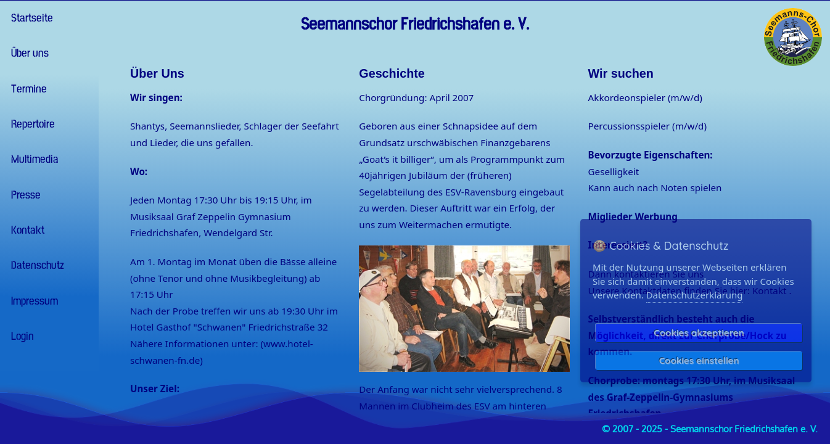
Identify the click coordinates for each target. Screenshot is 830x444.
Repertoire (30, 124)
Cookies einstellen (699, 360)
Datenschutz (35, 265)
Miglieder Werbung (633, 216)
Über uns (27, 53)
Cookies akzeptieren (699, 333)
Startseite (29, 18)
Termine (26, 89)
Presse (23, 195)
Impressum (32, 301)
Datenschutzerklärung (694, 295)
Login (20, 336)
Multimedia (32, 159)
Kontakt (25, 230)
